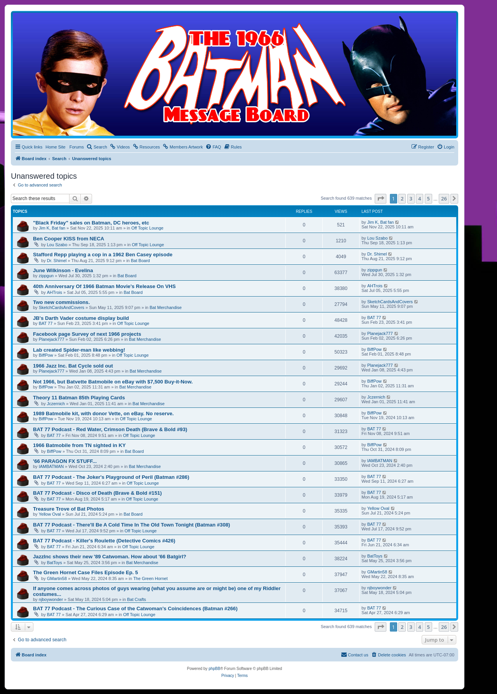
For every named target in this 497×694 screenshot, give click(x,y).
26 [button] (444, 198)
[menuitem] (97, 147)
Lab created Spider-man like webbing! (79, 350)
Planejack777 (51, 339)
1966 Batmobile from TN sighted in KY (79, 445)
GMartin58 (57, 578)
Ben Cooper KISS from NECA (68, 239)
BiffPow (46, 355)
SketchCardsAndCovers (61, 307)
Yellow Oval (50, 514)
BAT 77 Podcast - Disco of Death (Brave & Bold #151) (97, 493)
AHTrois (54, 292)
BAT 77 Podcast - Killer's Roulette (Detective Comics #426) (104, 541)
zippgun (46, 275)
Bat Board (140, 260)
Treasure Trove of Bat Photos (68, 509)
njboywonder (51, 599)
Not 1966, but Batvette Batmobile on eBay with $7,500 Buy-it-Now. (113, 382)
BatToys (54, 562)
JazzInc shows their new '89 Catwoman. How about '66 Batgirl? (109, 556)
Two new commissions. (61, 302)
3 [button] (411, 198)
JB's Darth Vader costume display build (81, 318)
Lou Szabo (57, 244)
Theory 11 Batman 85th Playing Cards (79, 398)
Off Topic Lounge (147, 228)
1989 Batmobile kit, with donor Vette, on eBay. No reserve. (103, 413)
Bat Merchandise (165, 307)
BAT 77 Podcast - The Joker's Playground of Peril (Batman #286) (111, 477)
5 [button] (428, 198)
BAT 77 (46, 323)
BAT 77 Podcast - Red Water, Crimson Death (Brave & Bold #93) (110, 429)
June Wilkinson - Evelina (63, 270)
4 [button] (419, 198)
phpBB (214, 668)
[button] (380, 198)
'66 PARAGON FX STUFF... (65, 461)
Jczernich (56, 403)
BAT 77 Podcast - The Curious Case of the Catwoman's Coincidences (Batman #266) (135, 608)
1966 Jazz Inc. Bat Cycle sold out (73, 366)
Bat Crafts (136, 599)
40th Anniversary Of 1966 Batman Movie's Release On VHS (104, 286)
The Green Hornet (150, 578)
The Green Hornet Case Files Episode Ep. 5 (85, 572)
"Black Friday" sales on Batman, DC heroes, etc (91, 223)
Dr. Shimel (57, 260)
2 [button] (402, 198)
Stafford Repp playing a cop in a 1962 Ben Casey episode (102, 254)
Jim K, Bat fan (52, 228)
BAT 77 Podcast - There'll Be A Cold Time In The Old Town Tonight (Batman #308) (131, 525)
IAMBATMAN (51, 466)
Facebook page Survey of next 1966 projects (87, 334)
